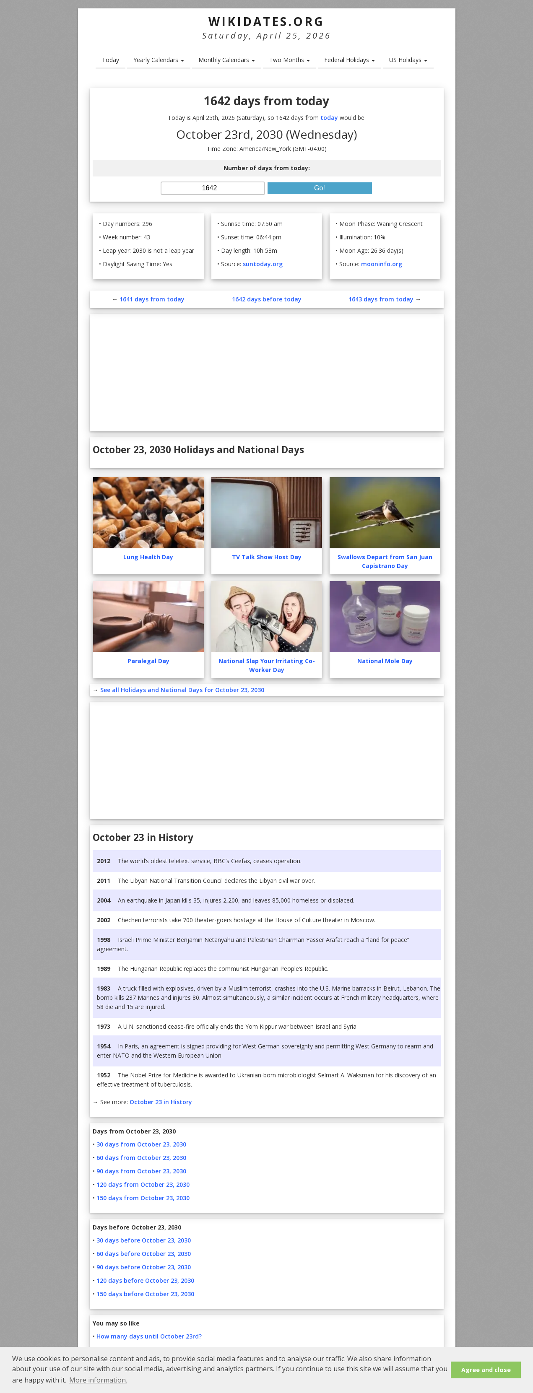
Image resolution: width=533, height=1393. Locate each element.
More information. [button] (98, 1380)
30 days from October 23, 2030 (141, 1144)
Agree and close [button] (486, 1370)
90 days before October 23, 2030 (143, 1267)
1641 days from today (152, 299)
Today (110, 60)
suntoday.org (263, 264)
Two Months (289, 60)
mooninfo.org (381, 264)
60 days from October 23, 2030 (141, 1158)
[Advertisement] (267, 372)
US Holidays (408, 60)
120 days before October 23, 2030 (145, 1280)
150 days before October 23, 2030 (145, 1294)
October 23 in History (161, 1102)
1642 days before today (267, 299)
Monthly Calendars (226, 60)
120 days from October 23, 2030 (143, 1184)
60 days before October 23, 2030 (143, 1254)
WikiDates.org (266, 21)
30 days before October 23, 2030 (143, 1240)
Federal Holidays (349, 60)
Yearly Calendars (158, 60)
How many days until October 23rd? (149, 1336)
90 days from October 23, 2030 (141, 1171)
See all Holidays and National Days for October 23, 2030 (182, 690)
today (329, 118)
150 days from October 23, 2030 (143, 1198)
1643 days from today (380, 299)
